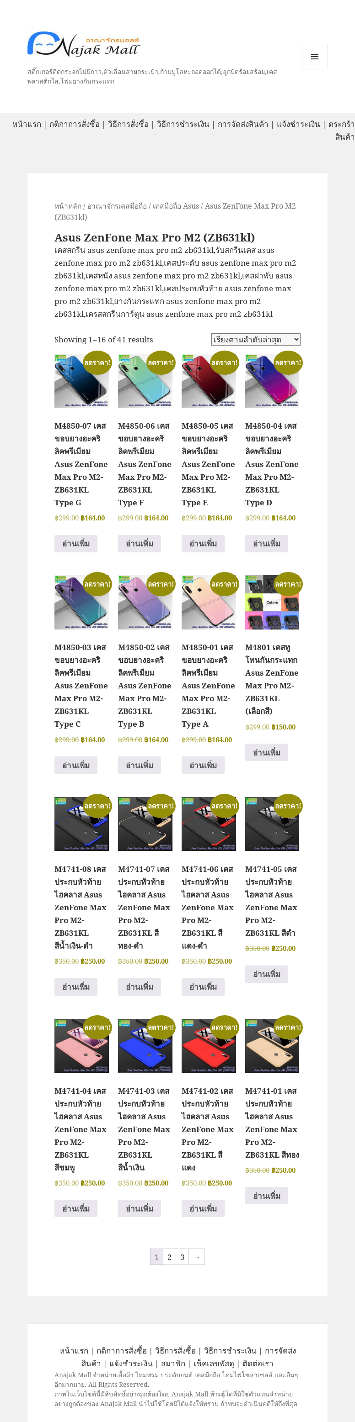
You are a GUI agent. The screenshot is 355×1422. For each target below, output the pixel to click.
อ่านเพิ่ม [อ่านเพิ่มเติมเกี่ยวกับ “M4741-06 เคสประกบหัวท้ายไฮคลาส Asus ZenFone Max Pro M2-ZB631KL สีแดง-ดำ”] (203, 986)
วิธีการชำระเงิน (183, 124)
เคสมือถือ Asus (176, 206)
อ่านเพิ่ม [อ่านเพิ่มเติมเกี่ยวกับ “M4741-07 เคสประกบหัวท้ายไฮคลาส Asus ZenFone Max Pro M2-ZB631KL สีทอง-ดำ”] (139, 986)
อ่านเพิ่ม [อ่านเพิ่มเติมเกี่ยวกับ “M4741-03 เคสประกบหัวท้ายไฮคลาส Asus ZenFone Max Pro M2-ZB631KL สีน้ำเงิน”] (139, 1208)
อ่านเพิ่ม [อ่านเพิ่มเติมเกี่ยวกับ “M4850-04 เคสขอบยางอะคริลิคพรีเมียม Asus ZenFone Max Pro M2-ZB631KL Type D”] (266, 543)
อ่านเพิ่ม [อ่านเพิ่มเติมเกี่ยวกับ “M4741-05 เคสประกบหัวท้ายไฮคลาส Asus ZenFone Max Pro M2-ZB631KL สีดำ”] (266, 974)
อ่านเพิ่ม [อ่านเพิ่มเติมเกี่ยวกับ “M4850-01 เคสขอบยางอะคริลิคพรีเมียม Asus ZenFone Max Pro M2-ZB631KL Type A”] (203, 765)
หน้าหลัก (67, 206)
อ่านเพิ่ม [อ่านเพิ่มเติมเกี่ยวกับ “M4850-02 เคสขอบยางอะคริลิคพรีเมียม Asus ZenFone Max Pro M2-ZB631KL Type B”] (139, 765)
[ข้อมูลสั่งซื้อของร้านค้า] (256, 339)
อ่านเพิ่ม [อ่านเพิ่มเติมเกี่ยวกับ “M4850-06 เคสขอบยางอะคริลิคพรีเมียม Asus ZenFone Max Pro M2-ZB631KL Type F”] (139, 543)
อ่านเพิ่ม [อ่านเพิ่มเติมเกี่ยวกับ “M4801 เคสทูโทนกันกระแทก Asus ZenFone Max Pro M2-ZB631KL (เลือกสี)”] (266, 752)
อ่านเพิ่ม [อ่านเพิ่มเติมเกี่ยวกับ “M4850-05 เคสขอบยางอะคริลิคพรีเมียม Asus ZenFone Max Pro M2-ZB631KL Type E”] (203, 543)
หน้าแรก (26, 124)
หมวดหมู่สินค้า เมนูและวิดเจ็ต (315, 56)
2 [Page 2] (169, 1257)
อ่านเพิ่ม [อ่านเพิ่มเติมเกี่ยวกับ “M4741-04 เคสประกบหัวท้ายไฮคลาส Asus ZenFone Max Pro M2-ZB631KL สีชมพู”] (76, 1208)
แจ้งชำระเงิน (298, 124)
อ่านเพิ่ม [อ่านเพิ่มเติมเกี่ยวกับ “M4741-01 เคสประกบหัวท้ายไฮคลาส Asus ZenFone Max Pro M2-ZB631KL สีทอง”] (266, 1196)
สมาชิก (173, 1363)
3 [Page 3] (182, 1257)
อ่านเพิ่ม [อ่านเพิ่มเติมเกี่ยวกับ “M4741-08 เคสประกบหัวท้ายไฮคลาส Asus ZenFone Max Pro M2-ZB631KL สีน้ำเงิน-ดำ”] (76, 986)
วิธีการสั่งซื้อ (128, 124)
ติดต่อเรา (258, 1363)
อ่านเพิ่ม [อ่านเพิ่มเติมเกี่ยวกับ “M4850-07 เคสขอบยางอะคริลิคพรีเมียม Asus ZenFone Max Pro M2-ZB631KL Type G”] (76, 543)
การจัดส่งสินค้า (243, 124)
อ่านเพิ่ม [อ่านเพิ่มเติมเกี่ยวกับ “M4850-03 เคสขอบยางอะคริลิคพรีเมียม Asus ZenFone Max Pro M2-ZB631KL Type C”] (76, 765)
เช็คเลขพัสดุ (214, 1363)
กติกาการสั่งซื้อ (74, 124)
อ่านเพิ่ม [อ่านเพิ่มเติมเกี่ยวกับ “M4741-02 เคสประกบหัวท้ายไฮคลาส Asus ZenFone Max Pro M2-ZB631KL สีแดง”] (203, 1208)
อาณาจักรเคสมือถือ (117, 206)
